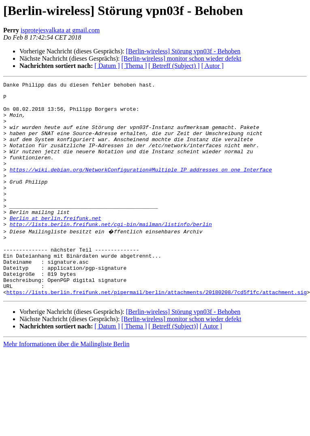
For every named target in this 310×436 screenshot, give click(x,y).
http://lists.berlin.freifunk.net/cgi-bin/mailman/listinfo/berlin (111, 253)
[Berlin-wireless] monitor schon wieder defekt (181, 58)
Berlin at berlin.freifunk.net (55, 246)
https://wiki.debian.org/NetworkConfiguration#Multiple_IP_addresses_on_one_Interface (141, 187)
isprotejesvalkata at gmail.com (60, 30)
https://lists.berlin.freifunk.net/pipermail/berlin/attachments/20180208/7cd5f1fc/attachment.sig (156, 333)
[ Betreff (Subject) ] (173, 65)
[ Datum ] (107, 65)
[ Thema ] (134, 65)
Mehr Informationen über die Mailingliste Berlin (66, 385)
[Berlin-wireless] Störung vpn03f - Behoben (183, 51)
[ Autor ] (212, 65)
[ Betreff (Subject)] (173, 367)
